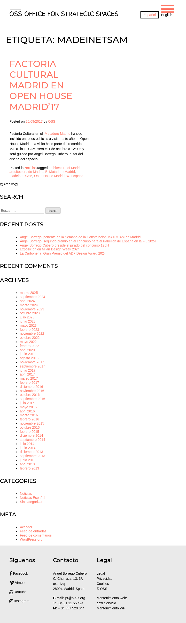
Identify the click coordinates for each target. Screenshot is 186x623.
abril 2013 (27, 464)
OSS (51, 121)
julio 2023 (27, 317)
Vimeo (16, 583)
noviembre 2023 (32, 309)
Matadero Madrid (57, 134)
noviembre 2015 (32, 423)
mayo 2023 (28, 325)
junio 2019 (28, 354)
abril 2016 (27, 411)
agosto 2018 (29, 358)
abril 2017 (27, 374)
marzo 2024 (29, 305)
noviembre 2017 (32, 362)
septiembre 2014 (32, 440)
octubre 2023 (30, 313)
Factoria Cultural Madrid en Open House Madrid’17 (40, 85)
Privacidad (104, 578)
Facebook (18, 573)
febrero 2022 (29, 346)
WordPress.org (31, 539)
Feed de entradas (33, 531)
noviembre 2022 (32, 333)
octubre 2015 (30, 427)
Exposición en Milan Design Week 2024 (49, 249)
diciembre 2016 (31, 387)
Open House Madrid (49, 176)
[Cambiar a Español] (149, 15)
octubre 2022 (30, 338)
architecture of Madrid (65, 168)
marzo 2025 (29, 293)
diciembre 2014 (31, 435)
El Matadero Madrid (60, 172)
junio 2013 (28, 460)
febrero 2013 (29, 468)
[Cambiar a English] (167, 15)
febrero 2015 (29, 432)
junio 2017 (28, 370)
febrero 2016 (29, 419)
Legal (101, 573)
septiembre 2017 (32, 366)
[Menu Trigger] (167, 8)
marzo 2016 (29, 415)
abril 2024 (27, 301)
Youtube (18, 592)
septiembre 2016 (32, 399)
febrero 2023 (29, 330)
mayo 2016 (28, 407)
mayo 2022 (28, 342)
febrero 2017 (29, 382)
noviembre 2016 (32, 391)
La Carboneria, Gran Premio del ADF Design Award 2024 (63, 253)
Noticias (30, 168)
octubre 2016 (30, 395)
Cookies (103, 584)
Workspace (74, 176)
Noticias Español (32, 498)
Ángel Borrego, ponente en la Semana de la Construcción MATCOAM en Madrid (80, 237)
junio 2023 (28, 321)
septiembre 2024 (32, 297)
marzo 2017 (29, 378)
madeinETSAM (20, 176)
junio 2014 (28, 448)
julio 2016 (27, 403)
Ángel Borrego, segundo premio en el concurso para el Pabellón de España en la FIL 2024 (88, 241)
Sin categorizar (31, 502)
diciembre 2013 (31, 452)
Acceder (26, 527)
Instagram (19, 601)
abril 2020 (27, 350)
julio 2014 (27, 444)
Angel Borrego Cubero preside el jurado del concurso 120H (64, 245)
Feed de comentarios (36, 535)
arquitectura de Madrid (26, 172)
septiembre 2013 (32, 456)
